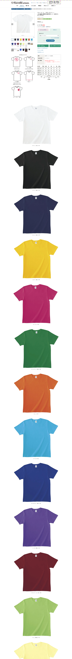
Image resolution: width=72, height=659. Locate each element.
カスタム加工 (33, 5)
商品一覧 (21, 5)
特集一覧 (27, 5)
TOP (17, 5)
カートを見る (40, 2)
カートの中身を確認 (55, 37)
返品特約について (41, 52)
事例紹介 (39, 5)
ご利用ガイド (53, 5)
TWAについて (46, 5)
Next (33, 24)
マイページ (34, 2)
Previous (12, 24)
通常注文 (55, 29)
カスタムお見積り (43, 29)
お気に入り (45, 2)
